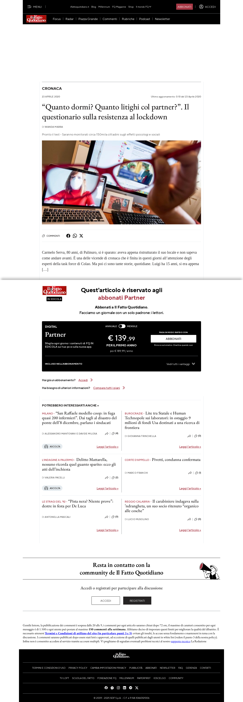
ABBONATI (173, 339)
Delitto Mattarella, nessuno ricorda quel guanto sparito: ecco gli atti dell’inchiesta (79, 464)
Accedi (105, 600)
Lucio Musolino (137, 519)
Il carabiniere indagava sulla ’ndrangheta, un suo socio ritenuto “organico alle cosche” (162, 506)
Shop (131, 7)
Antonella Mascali (56, 517)
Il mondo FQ (144, 6)
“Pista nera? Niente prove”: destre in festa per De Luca (77, 503)
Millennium (104, 7)
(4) (115, 433)
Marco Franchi (136, 472)
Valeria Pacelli (53, 477)
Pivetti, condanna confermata (176, 459)
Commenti (51, 235)
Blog (93, 7)
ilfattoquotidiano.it (79, 7)
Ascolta (52, 446)
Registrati (137, 600)
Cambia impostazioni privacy (108, 667)
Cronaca (52, 88)
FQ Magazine (119, 7)
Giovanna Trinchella (140, 436)
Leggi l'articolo (107, 447)
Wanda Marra (52, 126)
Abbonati (184, 6)
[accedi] (207, 6)
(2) (115, 477)
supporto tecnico (180, 641)
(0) (197, 435)
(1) (198, 472)
